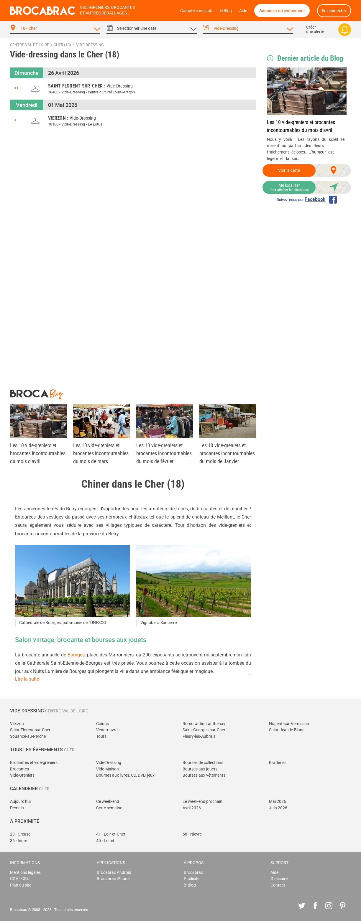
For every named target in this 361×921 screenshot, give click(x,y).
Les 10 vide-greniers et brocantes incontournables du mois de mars (101, 453)
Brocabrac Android (114, 872)
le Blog (226, 10)
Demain (17, 808)
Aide (243, 10)
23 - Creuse (20, 834)
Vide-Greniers (22, 775)
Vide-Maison (107, 769)
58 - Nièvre (192, 834)
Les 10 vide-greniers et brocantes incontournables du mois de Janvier (227, 453)
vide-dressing (90, 44)
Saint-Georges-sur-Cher (204, 729)
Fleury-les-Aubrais (199, 736)
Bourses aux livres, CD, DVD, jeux (125, 775)
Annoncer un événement (282, 10)
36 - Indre (18, 840)
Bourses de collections (203, 762)
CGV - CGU (19, 878)
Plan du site (20, 885)
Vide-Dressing (108, 762)
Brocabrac (193, 872)
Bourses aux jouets (200, 769)
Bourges (76, 655)
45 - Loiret (105, 840)
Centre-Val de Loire (29, 44)
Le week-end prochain (202, 801)
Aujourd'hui (20, 801)
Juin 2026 (278, 808)
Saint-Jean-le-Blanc (286, 729)
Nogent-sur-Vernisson (289, 723)
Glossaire (279, 878)
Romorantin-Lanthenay (204, 723)
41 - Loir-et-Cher (110, 834)
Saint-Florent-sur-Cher (30, 729)
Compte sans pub (196, 10)
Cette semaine (109, 808)
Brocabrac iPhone (113, 878)
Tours (101, 736)
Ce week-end (107, 801)
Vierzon (17, 723)
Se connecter (334, 10)
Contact (277, 885)
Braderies (277, 762)
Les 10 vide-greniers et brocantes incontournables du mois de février (164, 453)
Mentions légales (25, 872)
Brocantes (19, 769)
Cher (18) (62, 44)
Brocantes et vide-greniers (34, 762)
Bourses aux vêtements (204, 775)
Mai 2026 (277, 801)
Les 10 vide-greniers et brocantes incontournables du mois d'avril (301, 126)
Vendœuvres (107, 729)
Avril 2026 (192, 808)
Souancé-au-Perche (28, 736)
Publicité (191, 878)
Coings (102, 723)
